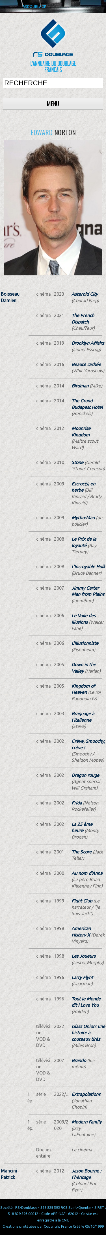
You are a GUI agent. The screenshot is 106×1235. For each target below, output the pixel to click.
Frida (77, 802)
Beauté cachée (86, 364)
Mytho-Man (83, 517)
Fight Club (82, 900)
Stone (77, 462)
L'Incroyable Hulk (88, 566)
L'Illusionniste (85, 643)
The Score (82, 851)
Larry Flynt (82, 977)
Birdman (80, 385)
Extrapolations (86, 1094)
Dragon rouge (85, 775)
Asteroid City (85, 294)
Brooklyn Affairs (88, 342)
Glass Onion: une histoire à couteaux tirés (88, 1033)
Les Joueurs (84, 955)
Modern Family (86, 1121)
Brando (79, 1060)
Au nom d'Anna (87, 873)
